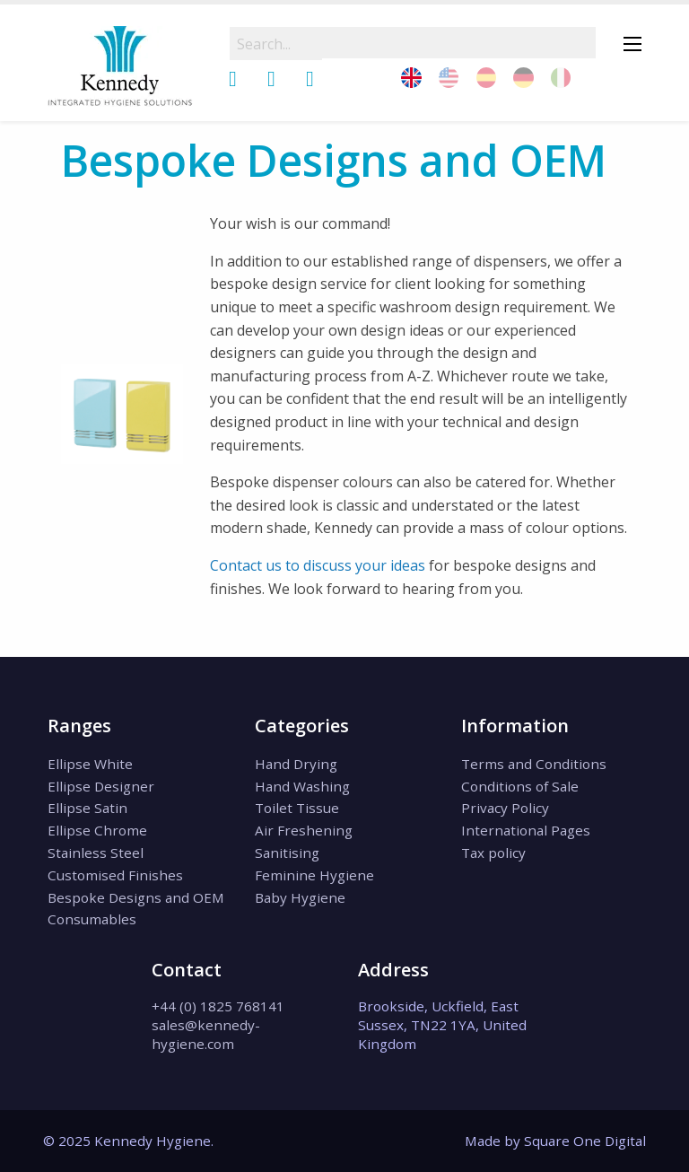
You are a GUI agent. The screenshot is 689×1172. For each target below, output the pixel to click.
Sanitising (287, 853)
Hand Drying (296, 764)
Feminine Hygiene (314, 875)
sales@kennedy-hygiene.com (206, 1034)
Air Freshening (304, 830)
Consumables (92, 919)
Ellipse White (90, 764)
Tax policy (493, 853)
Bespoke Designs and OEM (136, 897)
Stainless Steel (96, 853)
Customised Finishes (115, 875)
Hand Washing (302, 786)
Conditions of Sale (520, 786)
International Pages (525, 830)
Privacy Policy (505, 808)
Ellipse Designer (101, 786)
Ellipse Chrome (97, 830)
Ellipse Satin (87, 808)
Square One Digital (585, 1141)
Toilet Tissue (297, 808)
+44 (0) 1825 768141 (218, 1006)
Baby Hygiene (300, 897)
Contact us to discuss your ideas (317, 565)
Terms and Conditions (533, 764)
